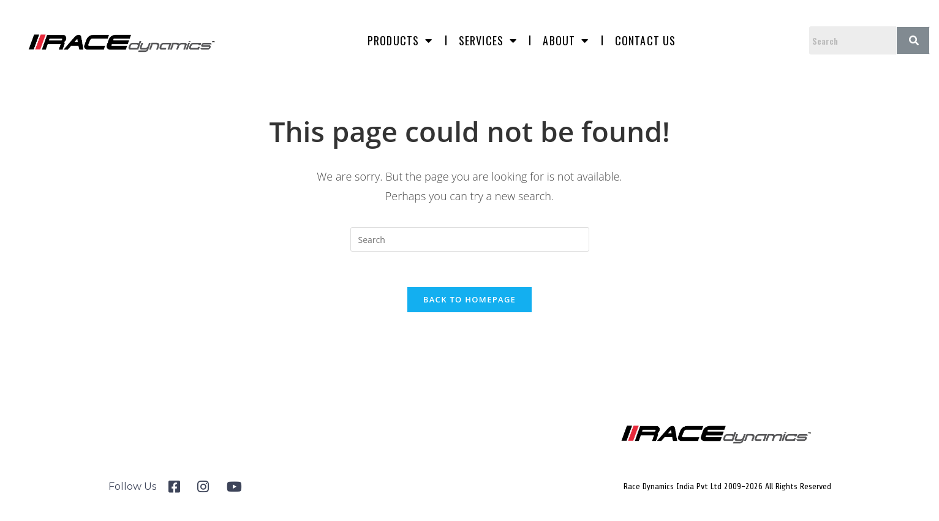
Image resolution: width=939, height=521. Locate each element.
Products (400, 40)
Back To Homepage (469, 301)
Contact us (645, 40)
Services (488, 40)
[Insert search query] (469, 239)
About (566, 40)
